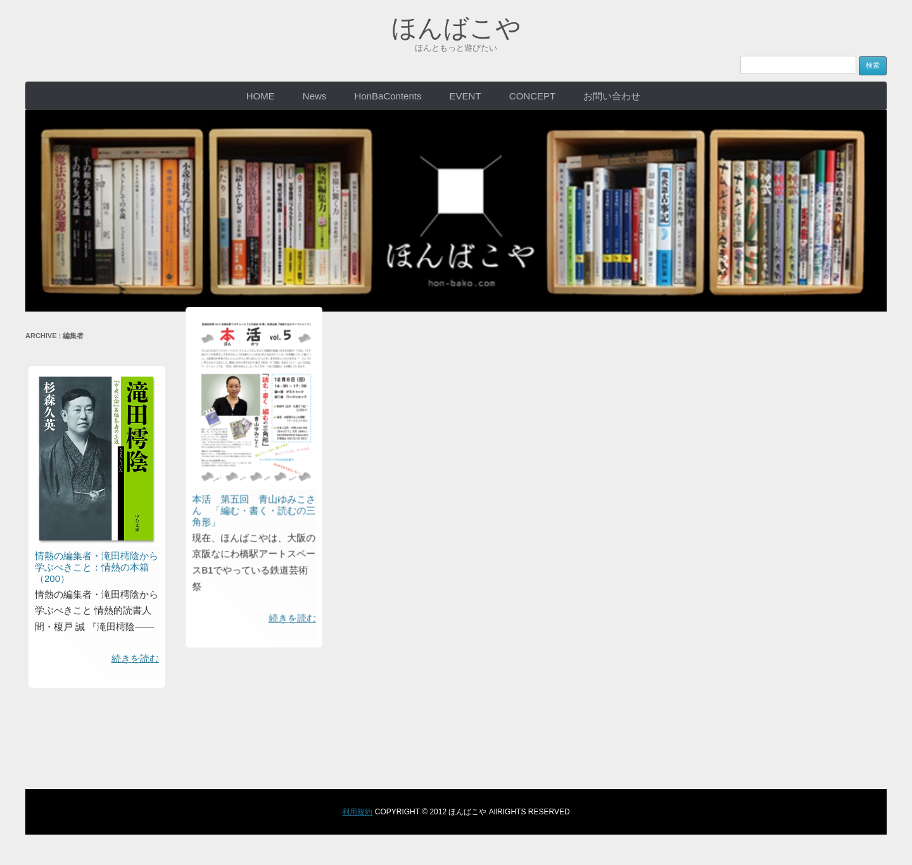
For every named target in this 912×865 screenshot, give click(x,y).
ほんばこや (456, 28)
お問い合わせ (611, 96)
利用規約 (357, 811)
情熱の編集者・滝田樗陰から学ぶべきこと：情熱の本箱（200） (96, 567)
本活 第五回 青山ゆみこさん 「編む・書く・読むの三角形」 (343, 134)
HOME (260, 96)
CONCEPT (532, 96)
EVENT (465, 96)
